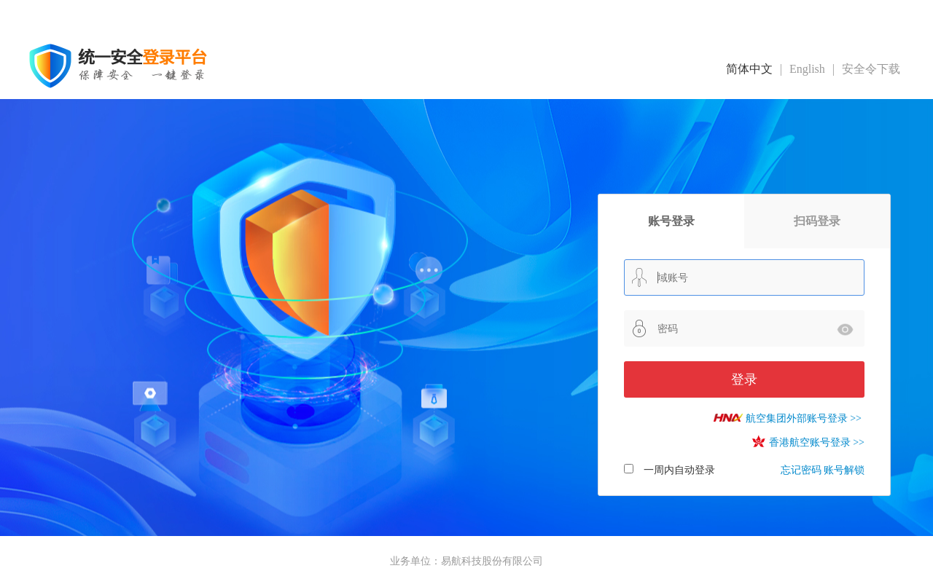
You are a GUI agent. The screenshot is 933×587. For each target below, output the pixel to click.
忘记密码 (801, 470)
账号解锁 (844, 470)
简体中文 (749, 69)
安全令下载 (871, 69)
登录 (744, 379)
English (807, 69)
